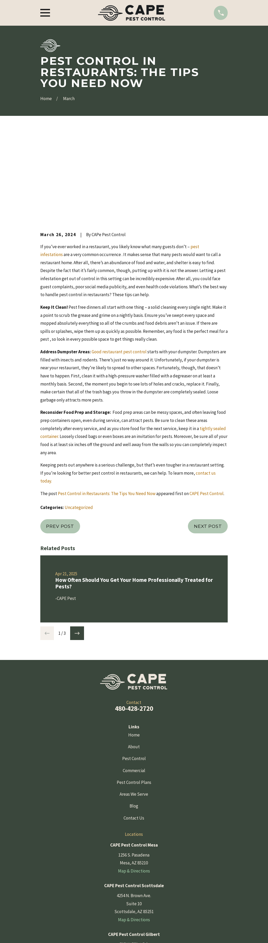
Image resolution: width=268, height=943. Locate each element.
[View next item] (77, 544)
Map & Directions (134, 782)
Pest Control (134, 669)
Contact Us (134, 729)
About (134, 657)
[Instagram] (147, 908)
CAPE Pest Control (206, 404)
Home (134, 646)
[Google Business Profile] (121, 908)
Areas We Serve (134, 705)
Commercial (134, 681)
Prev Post (60, 437)
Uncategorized (79, 418)
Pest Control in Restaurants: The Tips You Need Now (106, 404)
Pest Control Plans (134, 693)
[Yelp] (134, 908)
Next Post (208, 437)
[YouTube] (160, 908)
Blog (134, 717)
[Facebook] (108, 908)
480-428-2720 (134, 619)
